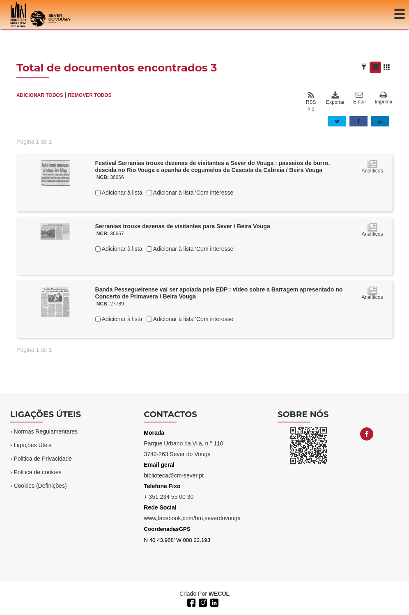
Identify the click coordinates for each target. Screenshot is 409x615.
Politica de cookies (37, 472)
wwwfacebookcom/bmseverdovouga (192, 518)
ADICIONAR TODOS (39, 95)
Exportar (335, 98)
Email (359, 98)
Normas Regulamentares (46, 431)
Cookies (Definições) (40, 485)
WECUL (219, 593)
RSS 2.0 (311, 101)
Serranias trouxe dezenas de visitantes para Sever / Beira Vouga (182, 226)
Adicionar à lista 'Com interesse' (193, 192)
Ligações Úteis (32, 445)
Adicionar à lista (121, 192)
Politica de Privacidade (43, 458)
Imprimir (383, 98)
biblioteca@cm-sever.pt (174, 475)
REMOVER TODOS (89, 95)
